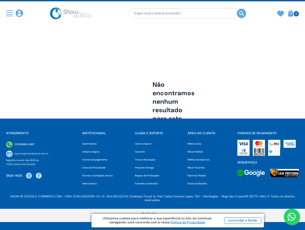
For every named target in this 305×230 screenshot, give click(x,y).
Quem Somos (89, 143)
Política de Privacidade (187, 222)
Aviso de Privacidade (94, 167)
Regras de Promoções (147, 175)
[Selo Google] (251, 173)
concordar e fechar (243, 220)
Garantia (140, 151)
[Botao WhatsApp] (292, 217)
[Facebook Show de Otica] (39, 175)
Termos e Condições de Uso (97, 175)
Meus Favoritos (196, 167)
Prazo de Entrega (144, 167)
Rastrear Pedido (197, 175)
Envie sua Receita (197, 183)
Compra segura (90, 151)
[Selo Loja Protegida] (284, 173)
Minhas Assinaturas (199, 159)
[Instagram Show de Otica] (29, 175)
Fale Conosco (89, 183)
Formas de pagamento (94, 159)
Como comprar (143, 143)
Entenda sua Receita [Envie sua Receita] (146, 183)
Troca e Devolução (145, 159)
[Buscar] (241, 13)
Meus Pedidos (195, 151)
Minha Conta (194, 143)
